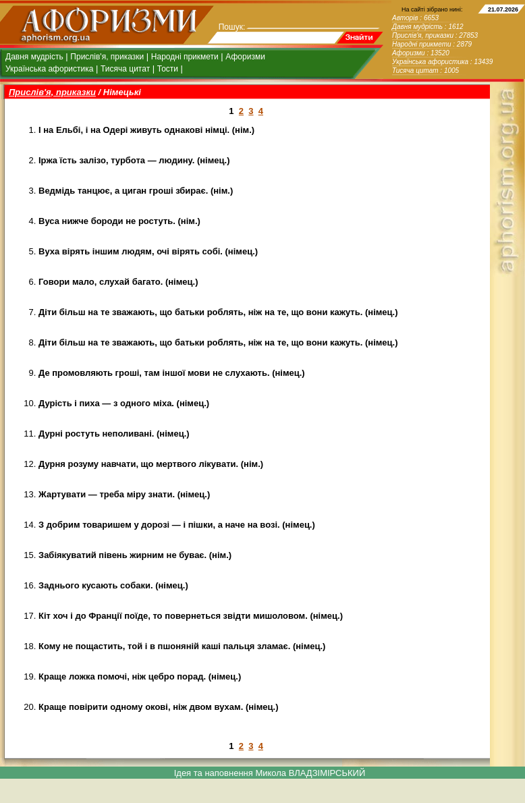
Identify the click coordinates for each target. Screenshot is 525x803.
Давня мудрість (34, 56)
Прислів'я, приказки (107, 56)
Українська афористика (49, 69)
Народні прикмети (185, 56)
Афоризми (245, 56)
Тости (167, 69)
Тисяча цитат (125, 69)
